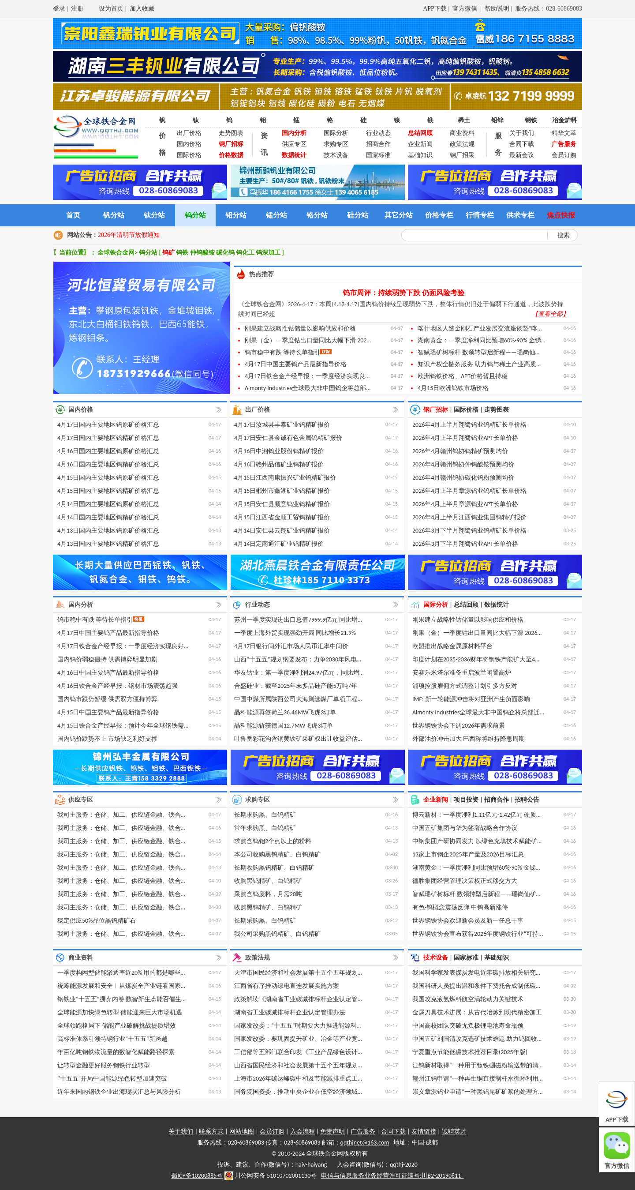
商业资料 (462, 133)
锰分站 (276, 215)
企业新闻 (420, 144)
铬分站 (317, 215)
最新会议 (521, 155)
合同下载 (521, 144)
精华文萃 (564, 133)
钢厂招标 (435, 409)
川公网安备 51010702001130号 (270, 1175)
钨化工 (246, 252)
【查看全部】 (550, 314)
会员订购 (564, 155)
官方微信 (465, 8)
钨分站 (195, 215)
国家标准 (378, 155)
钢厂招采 (462, 155)
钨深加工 (269, 252)
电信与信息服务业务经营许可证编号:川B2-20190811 (392, 1175)
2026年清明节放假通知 (129, 235)
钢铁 (531, 120)
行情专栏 (480, 215)
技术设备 (336, 155)
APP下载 (435, 8)
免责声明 (332, 1131)
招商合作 (378, 144)
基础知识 (420, 155)
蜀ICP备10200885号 (197, 1175)
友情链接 (423, 1131)
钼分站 (236, 215)
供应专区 (294, 144)
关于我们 (521, 133)
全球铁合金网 (115, 252)
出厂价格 (189, 133)
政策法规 (462, 144)
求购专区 (336, 144)
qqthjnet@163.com (364, 1142)
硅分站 (357, 215)
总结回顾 (466, 604)
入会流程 (302, 1131)
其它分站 (399, 215)
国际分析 (336, 133)
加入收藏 (142, 8)
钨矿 (169, 252)
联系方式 (211, 1131)
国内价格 (189, 144)
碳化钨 (226, 252)
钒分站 (113, 215)
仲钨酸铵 (203, 252)
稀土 (464, 120)
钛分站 (154, 215)
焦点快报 (561, 215)
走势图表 (231, 133)
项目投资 (466, 799)
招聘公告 (527, 799)
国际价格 (189, 155)
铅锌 (497, 120)
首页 (73, 215)
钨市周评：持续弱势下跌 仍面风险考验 (403, 293)
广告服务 (363, 1131)
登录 (59, 8)
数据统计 (496, 604)
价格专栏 (439, 215)
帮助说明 (497, 8)
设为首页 (111, 8)
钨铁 (183, 252)
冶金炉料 (564, 120)
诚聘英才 (454, 1131)
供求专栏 (520, 215)
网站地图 (241, 1131)
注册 (77, 8)
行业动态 (378, 133)
